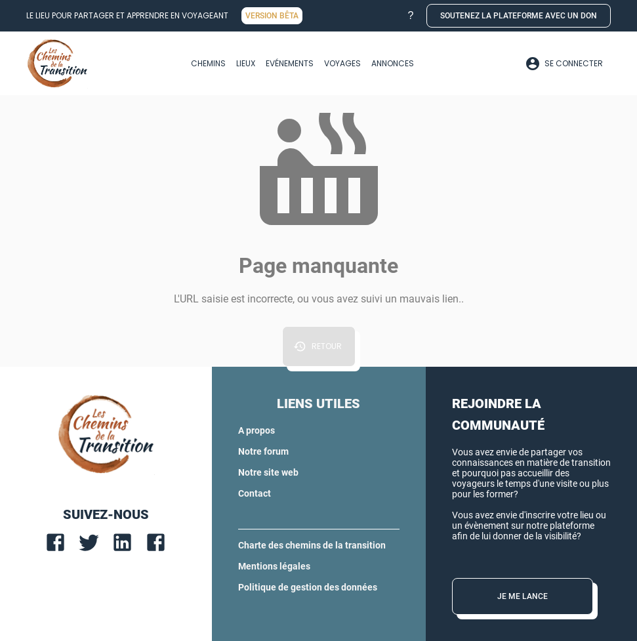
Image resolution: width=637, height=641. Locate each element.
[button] (410, 15)
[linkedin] (122, 542)
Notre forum (263, 451)
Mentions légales (274, 566)
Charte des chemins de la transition (312, 545)
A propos (256, 430)
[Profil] (564, 63)
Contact (254, 493)
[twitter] (89, 542)
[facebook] (55, 542)
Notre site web (268, 472)
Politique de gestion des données (307, 587)
